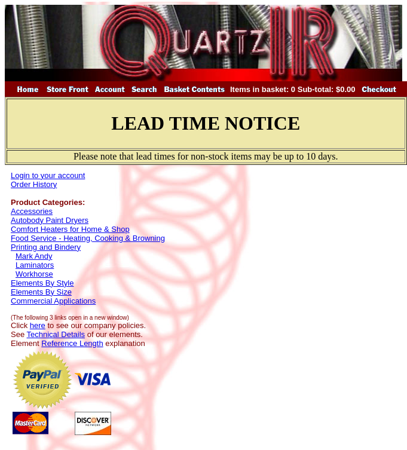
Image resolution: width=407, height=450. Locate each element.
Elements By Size (41, 291)
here (37, 325)
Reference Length (72, 343)
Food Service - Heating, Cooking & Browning (88, 238)
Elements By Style (42, 282)
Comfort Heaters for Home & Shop (70, 229)
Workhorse (34, 274)
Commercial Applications (53, 300)
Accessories (32, 211)
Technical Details (56, 334)
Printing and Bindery (46, 247)
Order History (34, 184)
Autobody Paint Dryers (49, 220)
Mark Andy (34, 256)
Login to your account (48, 175)
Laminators (35, 265)
